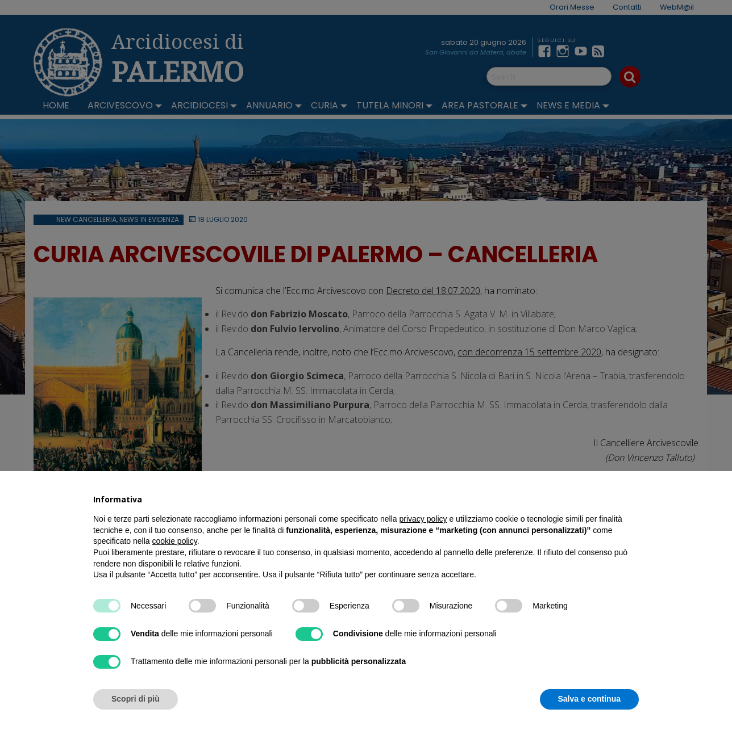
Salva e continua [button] (589, 698)
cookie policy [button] (174, 541)
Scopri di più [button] (135, 698)
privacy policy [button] (423, 518)
